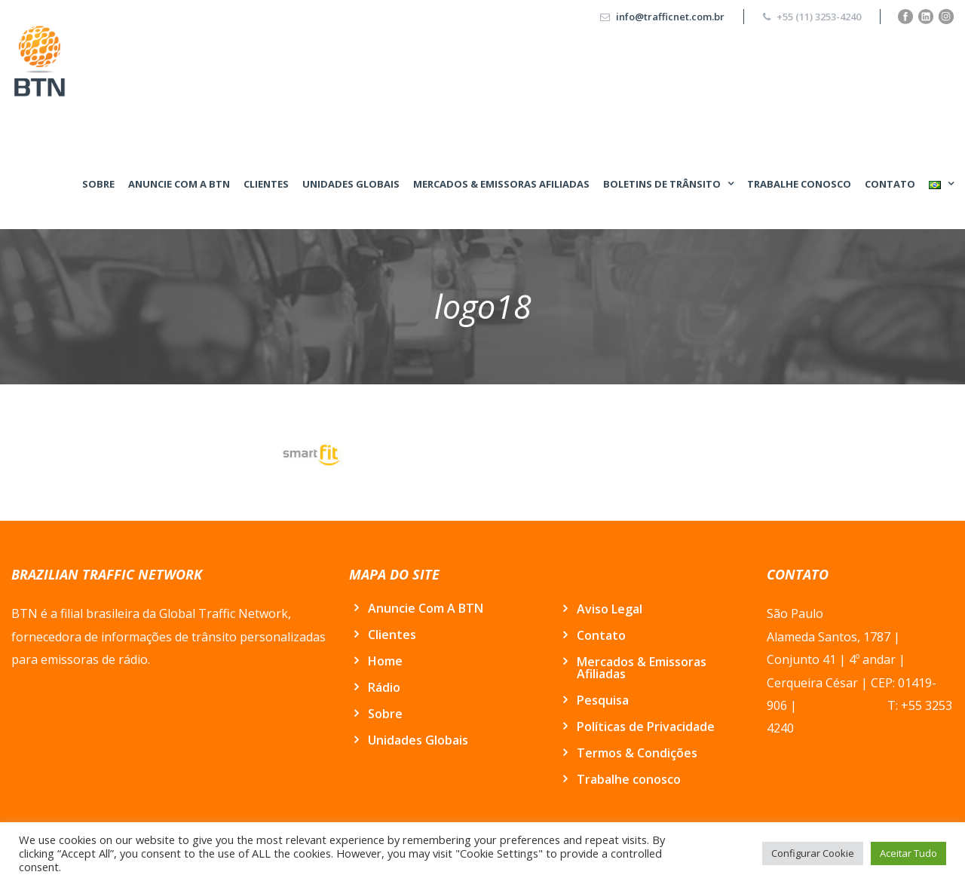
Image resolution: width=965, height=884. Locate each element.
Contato (890, 184)
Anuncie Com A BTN (179, 184)
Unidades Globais (351, 184)
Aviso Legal (609, 609)
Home (385, 661)
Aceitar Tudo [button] (908, 853)
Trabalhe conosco (799, 184)
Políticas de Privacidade (646, 726)
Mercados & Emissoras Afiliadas (501, 184)
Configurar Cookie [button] (812, 853)
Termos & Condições (637, 753)
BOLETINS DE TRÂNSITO (662, 184)
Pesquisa (603, 700)
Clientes (266, 184)
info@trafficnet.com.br (670, 16)
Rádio (384, 687)
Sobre (98, 184)
